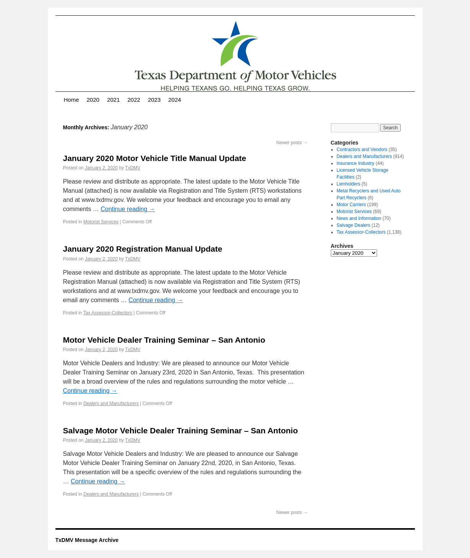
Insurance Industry (355, 163)
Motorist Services (101, 222)
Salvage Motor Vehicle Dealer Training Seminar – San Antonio (180, 430)
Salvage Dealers (353, 225)
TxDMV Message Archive (87, 540)
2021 (113, 99)
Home (71, 99)
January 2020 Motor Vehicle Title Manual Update (154, 158)
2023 (154, 99)
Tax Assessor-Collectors (107, 313)
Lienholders (348, 184)
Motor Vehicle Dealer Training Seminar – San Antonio (164, 339)
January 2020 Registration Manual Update (143, 248)
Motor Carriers (351, 204)
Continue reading (128, 209)
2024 (174, 99)
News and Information (359, 218)
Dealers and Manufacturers (111, 403)
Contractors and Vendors (362, 149)
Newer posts (291, 142)
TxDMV (132, 168)
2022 (133, 99)
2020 (93, 99)
